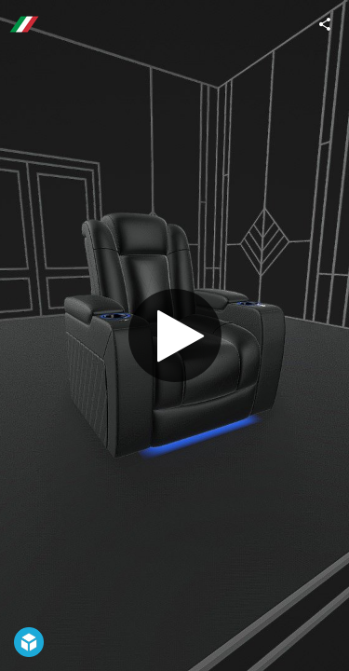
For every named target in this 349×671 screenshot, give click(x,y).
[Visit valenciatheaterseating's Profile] (24, 24)
